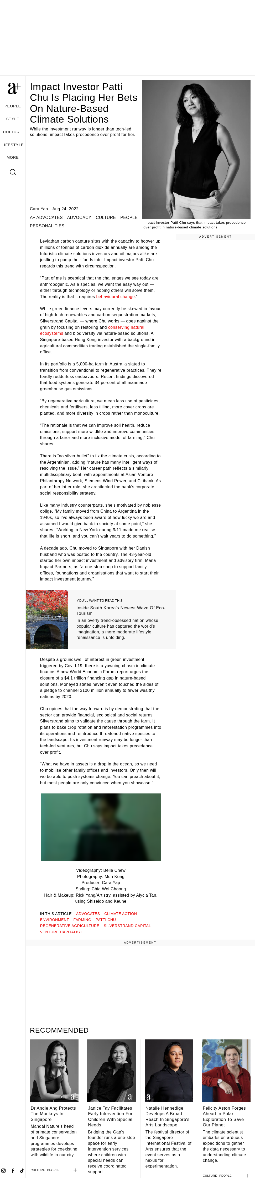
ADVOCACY (79, 217)
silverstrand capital (127, 926)
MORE (13, 157)
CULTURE (12, 132)
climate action (120, 914)
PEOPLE (12, 106)
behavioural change (115, 296)
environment (54, 920)
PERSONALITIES (47, 226)
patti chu (106, 920)
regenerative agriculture (70, 926)
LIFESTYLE (13, 145)
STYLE (12, 119)
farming (82, 920)
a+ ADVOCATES (46, 217)
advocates (88, 914)
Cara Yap (39, 209)
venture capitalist (61, 932)
